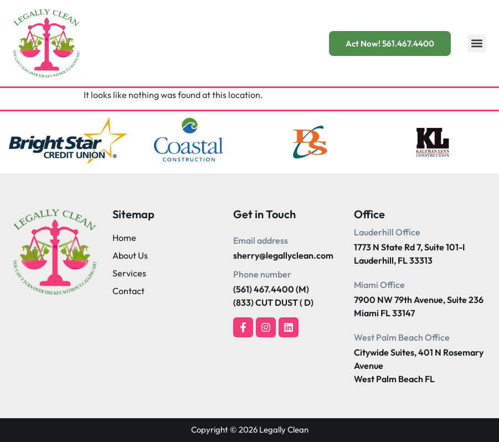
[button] (476, 43)
